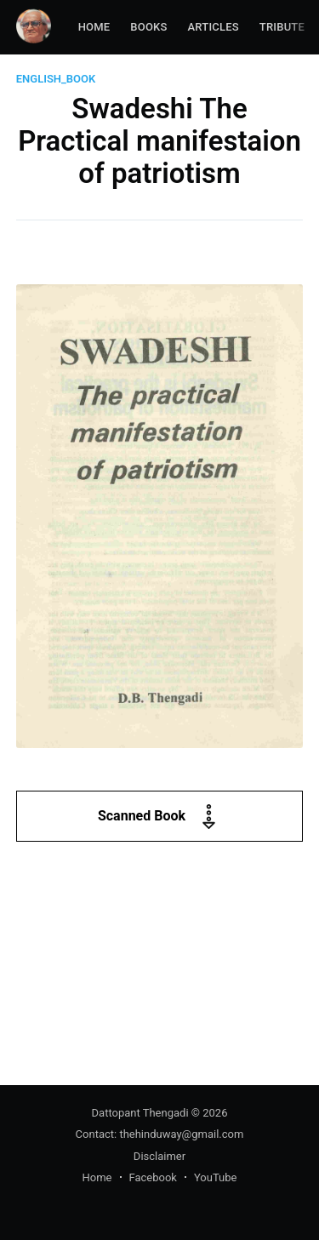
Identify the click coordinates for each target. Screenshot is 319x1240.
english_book (56, 78)
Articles (213, 26)
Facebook (153, 1177)
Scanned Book (159, 816)
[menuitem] (94, 28)
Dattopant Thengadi (140, 1112)
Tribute (282, 26)
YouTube (215, 1177)
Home (94, 26)
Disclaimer (159, 1156)
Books (148, 26)
